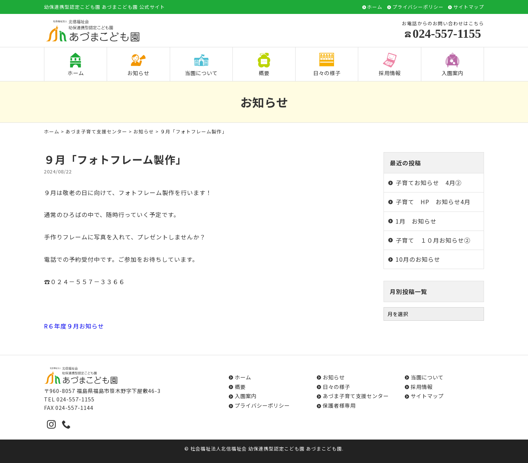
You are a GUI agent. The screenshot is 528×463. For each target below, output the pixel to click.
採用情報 (390, 65)
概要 (264, 65)
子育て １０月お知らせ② (433, 240)
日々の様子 (327, 65)
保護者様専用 (339, 405)
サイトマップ (468, 7)
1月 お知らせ (416, 221)
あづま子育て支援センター (96, 131)
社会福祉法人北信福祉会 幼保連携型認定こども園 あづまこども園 (266, 448)
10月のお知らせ (418, 259)
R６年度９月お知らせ (74, 325)
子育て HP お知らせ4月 (433, 201)
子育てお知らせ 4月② (429, 182)
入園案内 (452, 65)
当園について (201, 65)
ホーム (374, 7)
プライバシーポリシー (418, 7)
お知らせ (138, 65)
